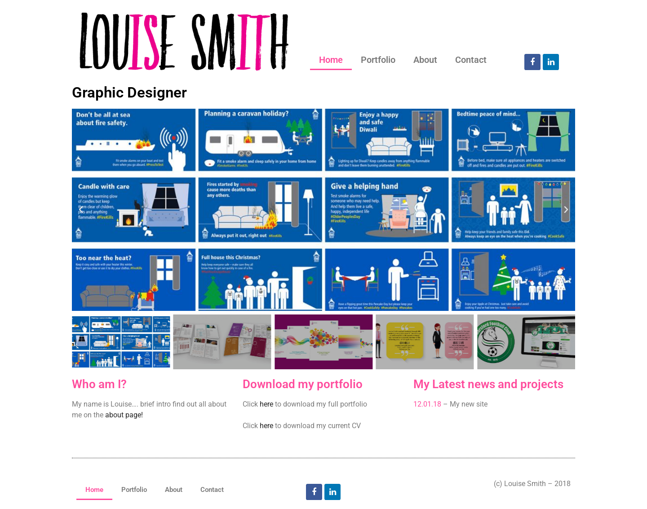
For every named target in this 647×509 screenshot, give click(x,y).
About (425, 59)
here (266, 404)
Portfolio (378, 59)
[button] (80, 209)
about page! (124, 415)
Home (331, 59)
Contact (471, 59)
